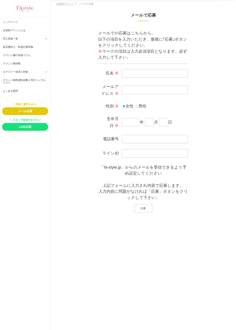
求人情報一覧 (10, 38)
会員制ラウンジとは (14, 30)
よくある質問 (10, 90)
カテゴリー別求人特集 (15, 71)
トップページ (10, 22)
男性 (142, 106)
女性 (129, 106)
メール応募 (25, 111)
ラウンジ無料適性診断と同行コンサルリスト (24, 81)
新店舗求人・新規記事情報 (18, 46)
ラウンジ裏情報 (12, 63)
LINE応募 (25, 126)
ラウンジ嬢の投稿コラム (17, 55)
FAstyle (25, 9)
